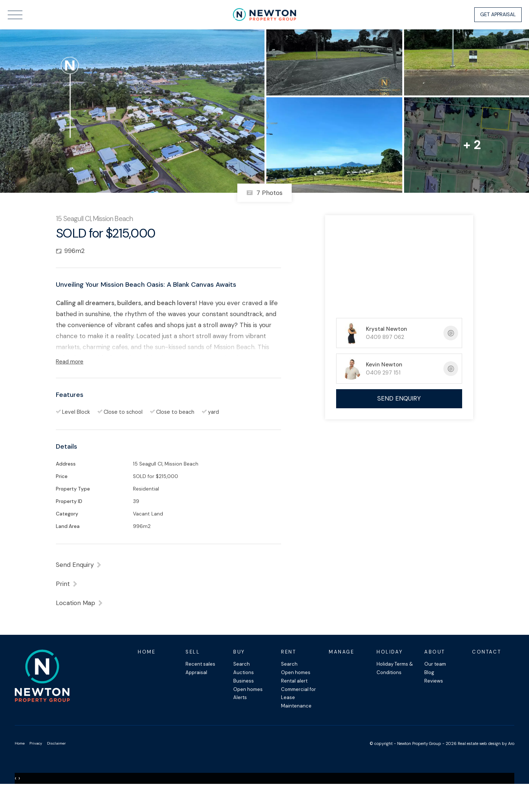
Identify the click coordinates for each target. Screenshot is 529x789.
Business (243, 681)
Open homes (248, 689)
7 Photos (264, 193)
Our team (435, 664)
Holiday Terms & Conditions (395, 668)
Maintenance (296, 706)
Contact (486, 652)
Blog (429, 672)
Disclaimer (56, 743)
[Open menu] (15, 14)
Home (146, 652)
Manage (342, 652)
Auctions (243, 672)
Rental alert (294, 681)
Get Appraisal (498, 14)
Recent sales (200, 664)
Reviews (433, 681)
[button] (67, 583)
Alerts (240, 697)
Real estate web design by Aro (486, 743)
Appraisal (196, 672)
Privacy (35, 743)
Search (241, 664)
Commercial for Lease (298, 693)
